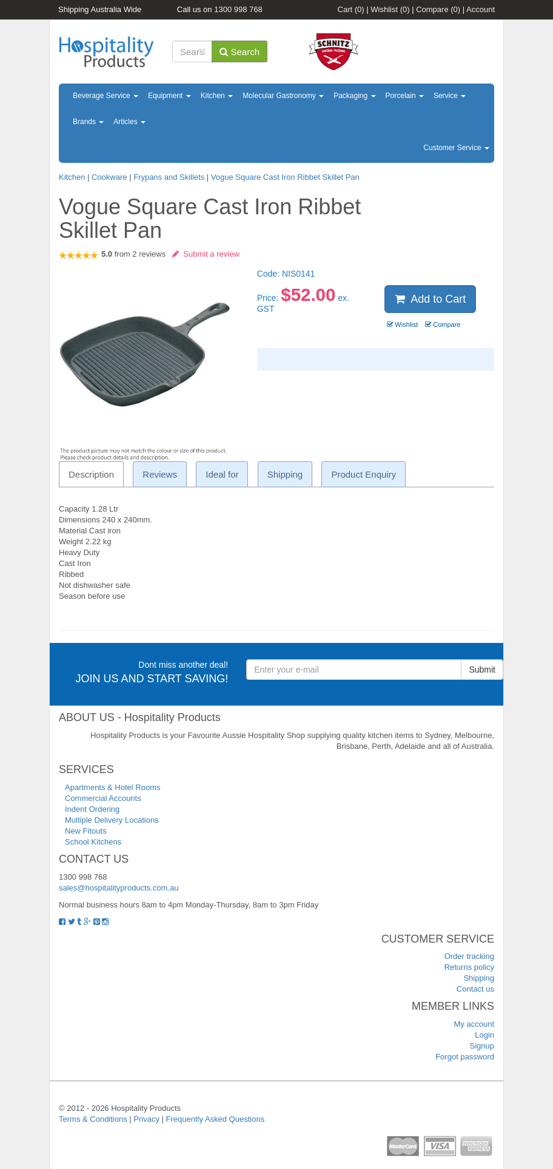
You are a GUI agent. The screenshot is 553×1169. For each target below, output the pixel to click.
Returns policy (469, 967)
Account (480, 9)
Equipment (169, 95)
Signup (482, 1045)
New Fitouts (86, 830)
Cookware (109, 177)
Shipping (478, 978)
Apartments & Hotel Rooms (113, 787)
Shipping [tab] (285, 474)
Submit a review (206, 253)
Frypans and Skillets (168, 177)
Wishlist (389, 9)
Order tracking (469, 956)
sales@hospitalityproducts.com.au (118, 887)
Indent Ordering (92, 809)
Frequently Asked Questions (215, 1119)
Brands (88, 121)
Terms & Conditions (93, 1119)
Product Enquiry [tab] (363, 474)
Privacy (146, 1119)
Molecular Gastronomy (283, 95)
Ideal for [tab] (222, 474)
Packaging (354, 95)
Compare (438, 9)
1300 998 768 (238, 9)
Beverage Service (105, 95)
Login (484, 1034)
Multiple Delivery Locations (112, 820)
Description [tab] (91, 474)
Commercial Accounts (103, 798)
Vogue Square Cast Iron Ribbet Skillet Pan (285, 177)
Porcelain (405, 95)
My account (474, 1024)
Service (450, 95)
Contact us (475, 988)
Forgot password (464, 1056)
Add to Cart (430, 299)
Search (240, 52)
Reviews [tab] (159, 474)
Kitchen (217, 95)
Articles (129, 121)
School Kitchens (93, 841)
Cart (351, 9)
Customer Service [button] (456, 147)
